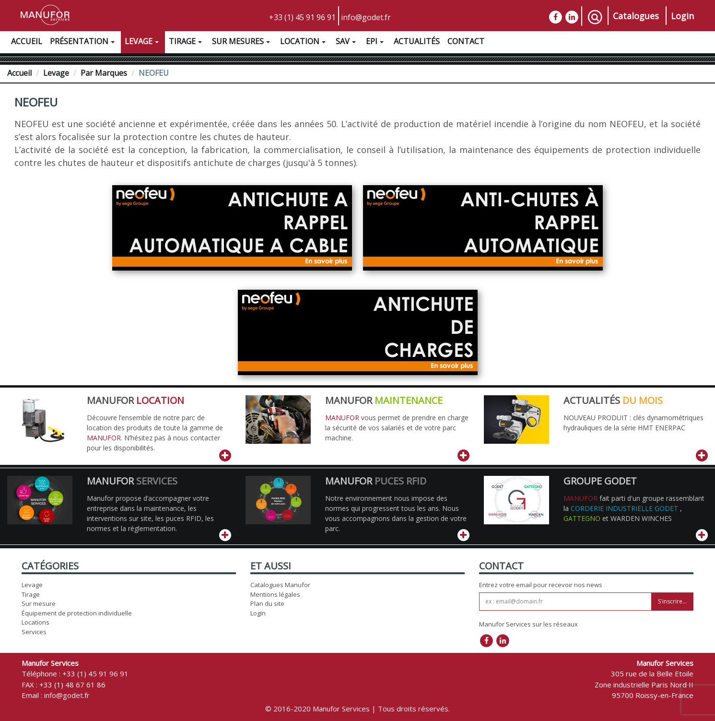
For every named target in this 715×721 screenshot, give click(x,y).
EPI (376, 42)
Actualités (417, 41)
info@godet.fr (366, 17)
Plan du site (267, 603)
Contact (465, 41)
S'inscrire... (672, 601)
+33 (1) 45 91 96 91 (302, 17)
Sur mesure (39, 603)
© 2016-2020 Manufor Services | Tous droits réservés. (357, 708)
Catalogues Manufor (280, 584)
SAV (347, 42)
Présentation (83, 42)
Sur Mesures (242, 42)
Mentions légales (275, 594)
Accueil (26, 41)
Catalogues (636, 16)
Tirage (186, 42)
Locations (35, 622)
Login (682, 16)
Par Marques (104, 73)
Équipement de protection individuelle (77, 613)
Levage (143, 42)
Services (34, 631)
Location (304, 42)
